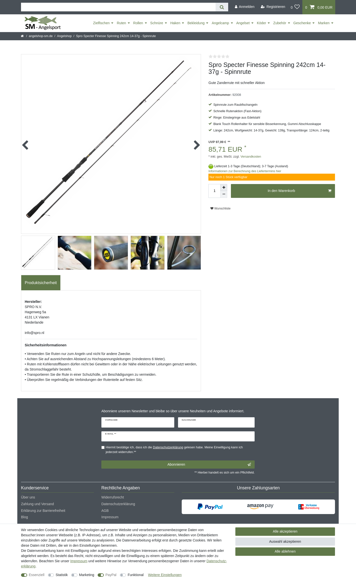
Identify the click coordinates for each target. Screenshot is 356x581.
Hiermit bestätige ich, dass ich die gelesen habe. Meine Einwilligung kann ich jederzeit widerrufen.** (174, 450)
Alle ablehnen (285, 551)
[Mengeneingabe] (214, 191)
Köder (261, 23)
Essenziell (36, 575)
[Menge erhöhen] (223, 187)
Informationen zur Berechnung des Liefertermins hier (244, 171)
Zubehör (279, 23)
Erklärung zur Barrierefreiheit (43, 511)
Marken (324, 23)
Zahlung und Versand (37, 504)
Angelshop (64, 36)
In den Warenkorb (299, 191)
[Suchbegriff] (118, 7)
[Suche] (222, 7)
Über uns (28, 497)
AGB (105, 511)
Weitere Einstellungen (165, 575)
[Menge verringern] (223, 194)
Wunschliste (220, 208)
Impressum (109, 517)
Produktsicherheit (41, 282)
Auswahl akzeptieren (285, 541)
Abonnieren (209, 464)
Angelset (243, 23)
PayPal (111, 575)
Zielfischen (101, 23)
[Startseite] (22, 36)
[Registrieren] (273, 7)
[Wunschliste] (295, 7)
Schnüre (156, 23)
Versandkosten (250, 156)
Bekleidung (195, 23)
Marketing (86, 575)
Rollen (138, 23)
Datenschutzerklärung (118, 504)
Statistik (62, 575)
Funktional (136, 575)
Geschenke (302, 23)
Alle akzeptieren (285, 531)
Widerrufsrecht (112, 497)
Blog (24, 517)
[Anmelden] (244, 7)
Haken (175, 23)
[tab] (41, 283)
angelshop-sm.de (41, 36)
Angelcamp (220, 23)
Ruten (121, 23)
